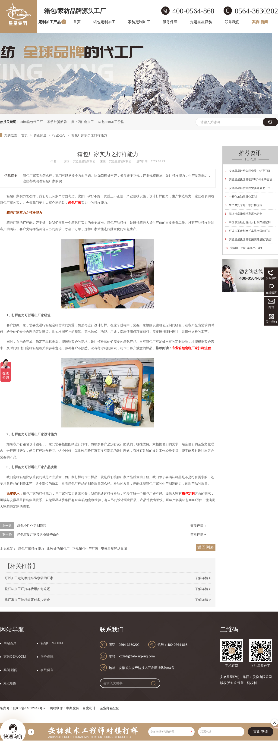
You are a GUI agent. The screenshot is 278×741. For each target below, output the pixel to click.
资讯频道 (40, 135)
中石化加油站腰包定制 (241, 196)
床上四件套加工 (82, 122)
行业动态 (59, 135)
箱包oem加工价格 (111, 122)
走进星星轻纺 (201, 22)
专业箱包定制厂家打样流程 (191, 348)
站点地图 (9, 683)
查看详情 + (198, 525)
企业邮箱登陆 (109, 708)
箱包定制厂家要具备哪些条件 (38, 534)
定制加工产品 (49, 22)
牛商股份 (72, 708)
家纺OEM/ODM (14, 656)
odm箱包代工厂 (31, 122)
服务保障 (170, 22)
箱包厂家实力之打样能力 (89, 135)
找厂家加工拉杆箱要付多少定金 (27, 600)
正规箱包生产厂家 (85, 548)
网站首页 (9, 643)
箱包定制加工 (104, 22)
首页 (77, 22)
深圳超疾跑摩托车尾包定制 (243, 213)
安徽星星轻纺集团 (114, 548)
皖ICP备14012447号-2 (29, 708)
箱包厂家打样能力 (31, 548)
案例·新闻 (260, 22)
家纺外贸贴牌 (57, 122)
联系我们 (232, 22)
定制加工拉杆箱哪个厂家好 (244, 248)
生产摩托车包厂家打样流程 (243, 205)
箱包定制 (188, 493)
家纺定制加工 (139, 22)
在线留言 (47, 670)
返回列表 (205, 547)
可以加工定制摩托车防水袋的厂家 (29, 578)
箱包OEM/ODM (52, 643)
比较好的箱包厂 (58, 548)
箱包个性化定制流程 (31, 525)
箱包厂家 (74, 202)
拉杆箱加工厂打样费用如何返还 (27, 589)
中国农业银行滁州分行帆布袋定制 (248, 222)
